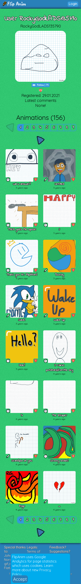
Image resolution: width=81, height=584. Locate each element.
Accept (20, 579)
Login (73, 4)
